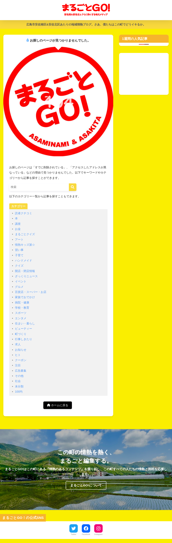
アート (19, 239)
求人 (18, 344)
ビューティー (23, 328)
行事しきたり (23, 339)
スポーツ (20, 313)
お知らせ (20, 349)
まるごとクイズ (25, 234)
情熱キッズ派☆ (25, 244)
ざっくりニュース (26, 276)
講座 (18, 223)
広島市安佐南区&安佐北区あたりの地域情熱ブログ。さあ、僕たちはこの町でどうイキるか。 (85, 24)
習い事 (19, 250)
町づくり (20, 334)
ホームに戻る (57, 405)
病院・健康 (22, 302)
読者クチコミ (23, 213)
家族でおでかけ (25, 297)
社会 (18, 381)
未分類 (19, 386)
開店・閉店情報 (25, 271)
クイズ (19, 265)
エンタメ (20, 318)
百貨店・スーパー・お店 (30, 292)
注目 (18, 365)
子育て (19, 255)
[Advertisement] (144, 74)
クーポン (20, 360)
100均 (19, 391)
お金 (18, 229)
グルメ (19, 286)
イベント (20, 281)
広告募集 (20, 370)
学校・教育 (22, 307)
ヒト (18, 355)
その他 (19, 376)
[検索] (72, 187)
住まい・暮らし (25, 323)
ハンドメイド (23, 260)
